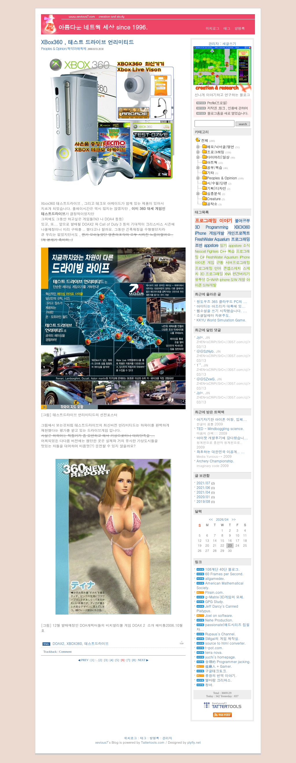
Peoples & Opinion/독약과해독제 (63, 48)
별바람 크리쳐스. (214, 680)
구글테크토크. (212, 670)
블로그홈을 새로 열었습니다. (227, 113)
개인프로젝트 (238, 233)
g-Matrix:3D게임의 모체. (220, 596)
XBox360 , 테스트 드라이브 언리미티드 (87, 42)
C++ (223, 251)
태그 (226, 28)
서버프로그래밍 (237, 262)
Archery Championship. (215, 460)
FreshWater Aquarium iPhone (228, 257)
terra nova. (210, 652)
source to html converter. (221, 643)
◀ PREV (83, 660)
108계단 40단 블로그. (218, 569)
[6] (123, 660)
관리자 (213, 43)
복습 (230, 251)
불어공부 (242, 221)
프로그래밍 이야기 (213, 220)
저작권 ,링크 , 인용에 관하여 (227, 107)
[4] (111, 660)
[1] (92, 660)
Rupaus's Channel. (216, 633)
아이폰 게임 (204, 262)
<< (211, 519)
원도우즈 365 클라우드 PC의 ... (222, 301)
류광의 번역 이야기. (217, 675)
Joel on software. (215, 615)
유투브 (200, 279)
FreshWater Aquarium (212, 239)
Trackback (50, 651)
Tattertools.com (153, 742)
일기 (223, 245)
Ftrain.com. (210, 592)
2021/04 (204, 492)
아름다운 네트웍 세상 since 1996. (103, 27)
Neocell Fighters (207, 251)
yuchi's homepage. (216, 656)
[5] (117, 660)
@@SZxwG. (206, 378)
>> (234, 519)
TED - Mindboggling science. (220, 428)
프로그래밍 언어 (208, 268)
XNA (227, 273)
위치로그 (212, 28)
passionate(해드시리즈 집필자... (223, 627)
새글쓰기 (229, 43)
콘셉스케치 (231, 268)
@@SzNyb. (206, 351)
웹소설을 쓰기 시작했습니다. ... (222, 310)
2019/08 (204, 501)
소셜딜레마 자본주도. (213, 315)
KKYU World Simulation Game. (221, 319)
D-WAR (212, 279)
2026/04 (222, 519)
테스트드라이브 (96, 643)
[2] (100, 660)
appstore (211, 245)
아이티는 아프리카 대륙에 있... (221, 306)
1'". (199, 364)
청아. (205, 684)
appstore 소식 (239, 245)
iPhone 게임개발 (209, 233)
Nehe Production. (215, 619)
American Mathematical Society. (220, 585)
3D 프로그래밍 (211, 273)
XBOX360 (74, 643)
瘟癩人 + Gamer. (214, 666)
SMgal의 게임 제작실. (218, 638)
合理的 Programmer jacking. (224, 661)
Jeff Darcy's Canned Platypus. (217, 608)
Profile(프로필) (217, 102)
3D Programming (211, 227)
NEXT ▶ (143, 660)
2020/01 (204, 496)
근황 (219, 262)
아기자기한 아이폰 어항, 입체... (222, 419)
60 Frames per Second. (220, 573)
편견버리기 (241, 273)
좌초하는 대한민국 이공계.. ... (221, 451)
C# (202, 257)
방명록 (239, 28)
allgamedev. (211, 578)
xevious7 (101, 742)
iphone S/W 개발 (232, 279)
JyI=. (200, 337)
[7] (128, 660)
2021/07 (204, 482)
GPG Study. (210, 601)
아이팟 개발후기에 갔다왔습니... (222, 437)
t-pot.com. (210, 647)
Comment (65, 651)
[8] (134, 660)
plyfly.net (194, 742)
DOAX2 (58, 643)
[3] (106, 660)
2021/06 (204, 487)
